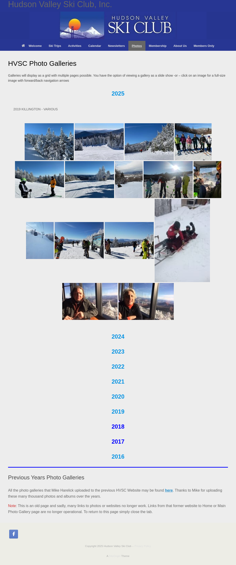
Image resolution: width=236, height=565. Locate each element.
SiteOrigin (115, 556)
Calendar (94, 46)
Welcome (32, 46)
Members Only (204, 46)
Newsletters (116, 46)
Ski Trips (55, 46)
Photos (137, 46)
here (169, 490)
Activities (74, 46)
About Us (180, 46)
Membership (158, 46)
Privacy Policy (142, 546)
